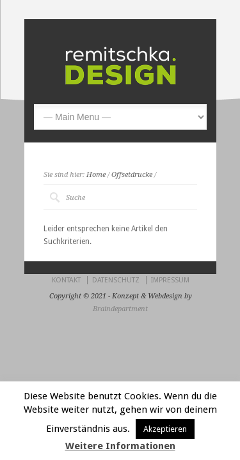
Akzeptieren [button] (165, 429)
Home (96, 175)
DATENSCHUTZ (116, 280)
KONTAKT (66, 280)
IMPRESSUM (170, 280)
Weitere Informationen (120, 446)
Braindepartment (120, 309)
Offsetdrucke (131, 175)
